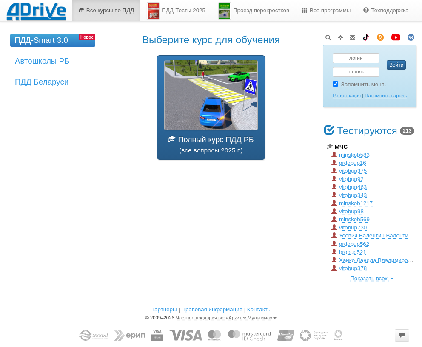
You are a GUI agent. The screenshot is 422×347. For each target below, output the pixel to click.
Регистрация (347, 95)
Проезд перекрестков (253, 11)
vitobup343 (349, 195)
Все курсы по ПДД (106, 10)
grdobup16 (348, 163)
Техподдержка (385, 10)
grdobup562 (350, 244)
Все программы (326, 10)
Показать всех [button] (371, 278)
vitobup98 (347, 211)
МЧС (337, 147)
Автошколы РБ (42, 60)
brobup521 (348, 252)
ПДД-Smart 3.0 (41, 40)
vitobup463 (349, 187)
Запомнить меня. (359, 84)
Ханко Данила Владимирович (374, 260)
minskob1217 (352, 203)
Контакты (259, 309)
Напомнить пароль (386, 95)
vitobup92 (347, 179)
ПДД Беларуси (41, 81)
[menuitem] (106, 10)
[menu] (243, 10)
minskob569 (350, 219)
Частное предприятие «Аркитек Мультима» (226, 317)
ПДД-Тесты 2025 (176, 11)
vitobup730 (349, 227)
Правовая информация (211, 309)
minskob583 (350, 155)
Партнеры (164, 309)
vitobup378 (349, 268)
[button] (402, 335)
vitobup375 (349, 171)
